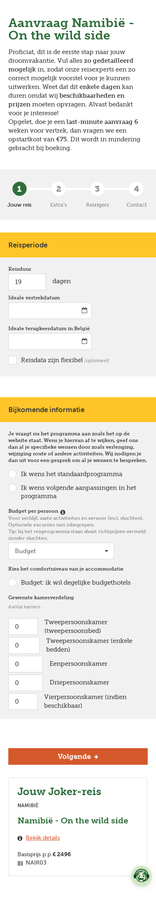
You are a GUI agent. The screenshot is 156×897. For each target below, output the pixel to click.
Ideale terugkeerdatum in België (50, 328)
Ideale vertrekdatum (36, 297)
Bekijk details (43, 837)
